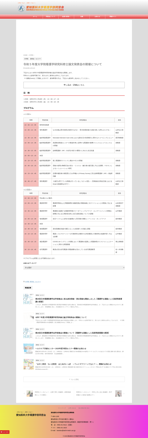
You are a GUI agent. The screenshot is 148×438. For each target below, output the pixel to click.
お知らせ (97, 16)
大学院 (27, 281)
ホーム (35, 16)
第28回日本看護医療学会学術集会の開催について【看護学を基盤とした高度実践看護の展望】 (70, 332)
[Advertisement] (74, 38)
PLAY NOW (5, 432)
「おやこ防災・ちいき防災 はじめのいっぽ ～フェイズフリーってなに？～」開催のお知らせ (71, 363)
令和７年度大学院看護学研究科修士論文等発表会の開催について (59, 316)
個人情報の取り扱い (84, 407)
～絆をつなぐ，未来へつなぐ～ (25, 411)
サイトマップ (62, 407)
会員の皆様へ (66, 16)
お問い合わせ (72, 407)
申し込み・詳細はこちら (74, 84)
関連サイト (113, 16)
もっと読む (75, 378)
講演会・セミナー (35, 281)
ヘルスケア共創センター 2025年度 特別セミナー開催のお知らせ (59, 347)
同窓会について (50, 16)
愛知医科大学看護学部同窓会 (31, 414)
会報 (81, 16)
